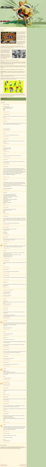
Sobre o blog (4, 21)
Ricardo (4, 153)
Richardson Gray (5, 349)
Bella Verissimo (5, 269)
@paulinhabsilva (5, 362)
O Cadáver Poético (5, 275)
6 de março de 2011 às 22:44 (6, 213)
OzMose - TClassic (5, 433)
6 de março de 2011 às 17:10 (6, 136)
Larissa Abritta (5, 207)
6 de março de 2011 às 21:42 (6, 204)
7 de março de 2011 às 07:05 (6, 241)
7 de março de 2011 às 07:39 (6, 248)
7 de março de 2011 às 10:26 (6, 287)
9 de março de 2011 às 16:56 (6, 394)
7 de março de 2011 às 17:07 (6, 318)
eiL (3, 331)
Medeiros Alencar (5, 104)
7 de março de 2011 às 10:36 (6, 296)
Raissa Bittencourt (5, 114)
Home (1, 21)
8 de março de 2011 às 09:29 (6, 385)
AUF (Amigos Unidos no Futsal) (7, 290)
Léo (3, 424)
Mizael (4, 250)
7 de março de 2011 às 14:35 (6, 305)
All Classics (6, 7)
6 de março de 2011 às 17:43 (6, 151)
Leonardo (4, 179)
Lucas (4, 368)
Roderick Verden (5, 403)
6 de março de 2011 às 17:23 (6, 143)
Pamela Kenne (5, 216)
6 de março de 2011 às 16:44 (6, 118)
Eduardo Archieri (5, 382)
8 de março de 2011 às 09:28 (6, 379)
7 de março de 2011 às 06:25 (6, 224)
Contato (8, 21)
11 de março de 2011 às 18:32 (6, 401)
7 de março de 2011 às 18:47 (6, 329)
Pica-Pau (2, 30)
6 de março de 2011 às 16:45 (6, 130)
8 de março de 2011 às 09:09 (6, 365)
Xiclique (4, 121)
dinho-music (4, 159)
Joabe (4, 133)
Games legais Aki (5, 260)
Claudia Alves (5, 166)
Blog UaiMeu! (5, 413)
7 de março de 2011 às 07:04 (6, 234)
